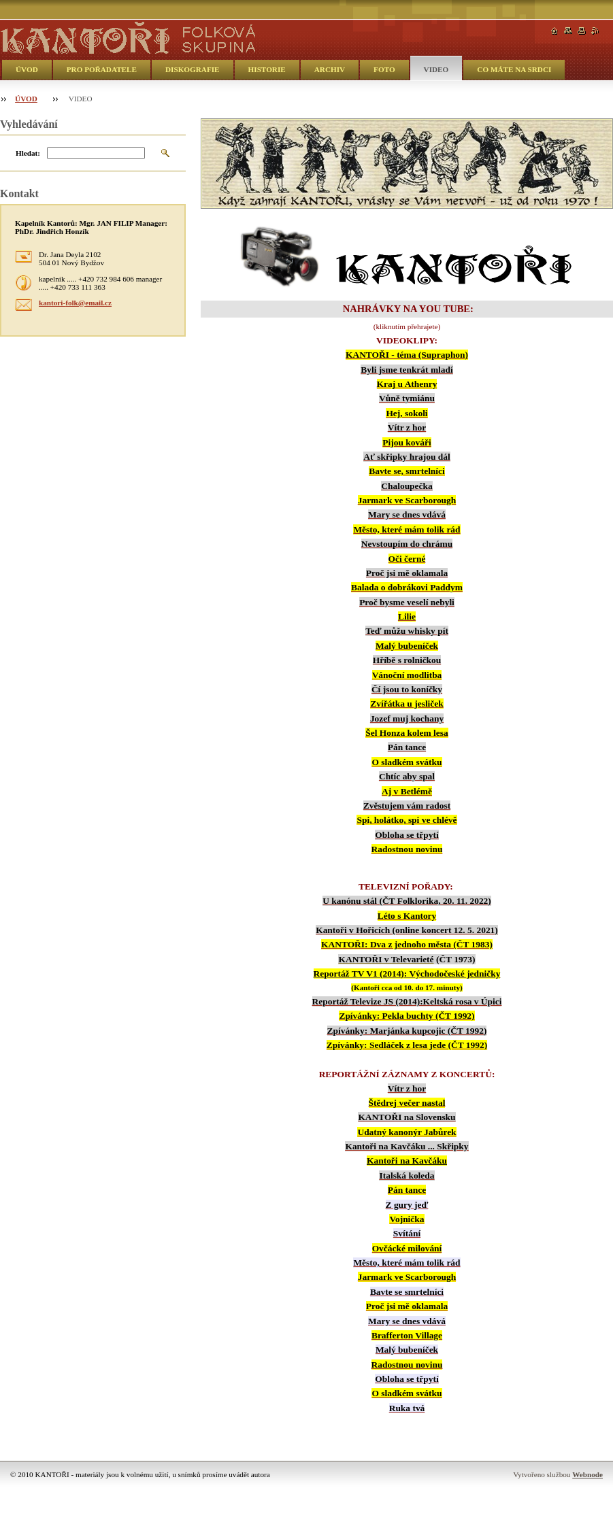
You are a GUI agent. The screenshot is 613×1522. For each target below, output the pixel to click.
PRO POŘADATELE (102, 69)
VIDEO (436, 69)
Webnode (587, 1474)
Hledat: (28, 153)
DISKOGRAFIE (192, 69)
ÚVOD (27, 69)
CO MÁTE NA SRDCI (514, 69)
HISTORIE (267, 69)
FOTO (384, 69)
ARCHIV (329, 69)
